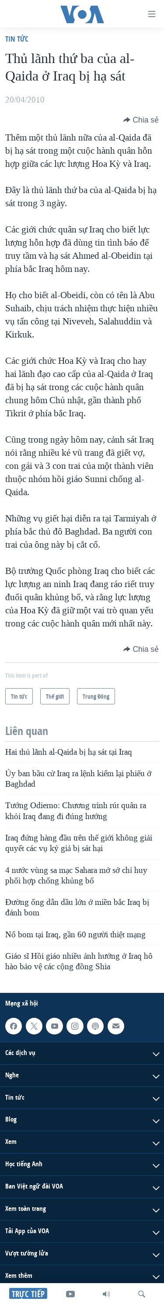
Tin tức (16, 39)
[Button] (141, 120)
